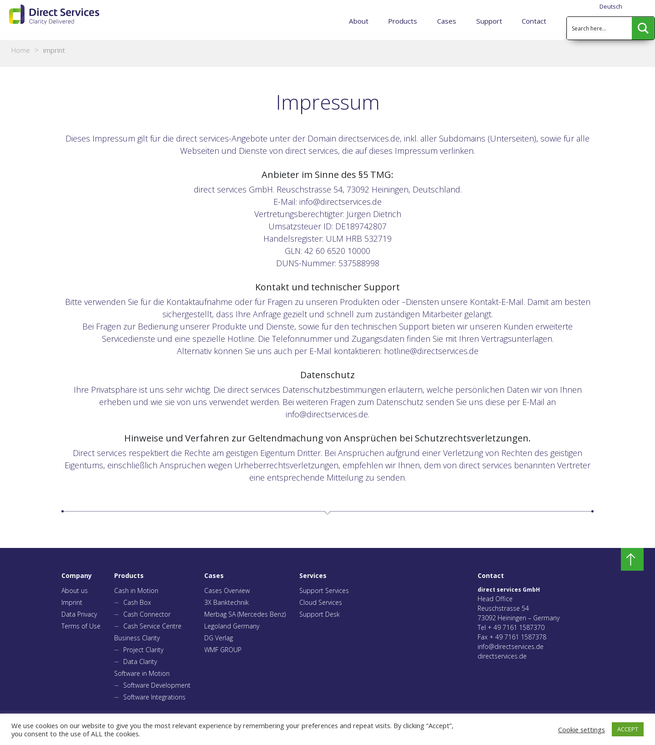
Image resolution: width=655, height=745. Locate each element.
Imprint (71, 602)
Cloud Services (320, 602)
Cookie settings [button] (581, 729)
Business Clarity (137, 638)
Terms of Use (81, 626)
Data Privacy (79, 614)
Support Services (324, 590)
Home (20, 50)
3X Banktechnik (226, 602)
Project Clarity (143, 649)
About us (74, 590)
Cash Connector (147, 614)
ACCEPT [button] (627, 729)
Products (403, 20)
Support (489, 20)
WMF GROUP (223, 649)
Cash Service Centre (152, 626)
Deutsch (611, 6)
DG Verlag (218, 638)
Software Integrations (154, 697)
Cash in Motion (136, 590)
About (360, 20)
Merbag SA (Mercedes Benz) (245, 614)
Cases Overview (227, 590)
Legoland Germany (231, 626)
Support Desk (319, 614)
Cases (447, 20)
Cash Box (137, 602)
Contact (534, 20)
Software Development (157, 685)
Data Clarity (140, 661)
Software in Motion (142, 673)
